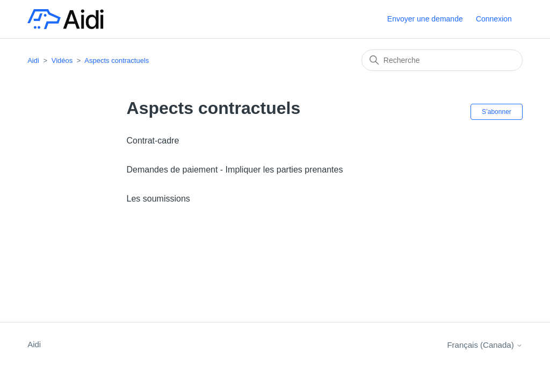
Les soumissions (158, 198)
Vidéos (62, 60)
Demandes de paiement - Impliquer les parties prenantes (235, 169)
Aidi (33, 60)
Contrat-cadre (153, 140)
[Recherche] (442, 60)
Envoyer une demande (425, 19)
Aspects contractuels (116, 60)
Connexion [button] (494, 19)
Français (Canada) (484, 344)
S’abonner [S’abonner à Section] (496, 112)
